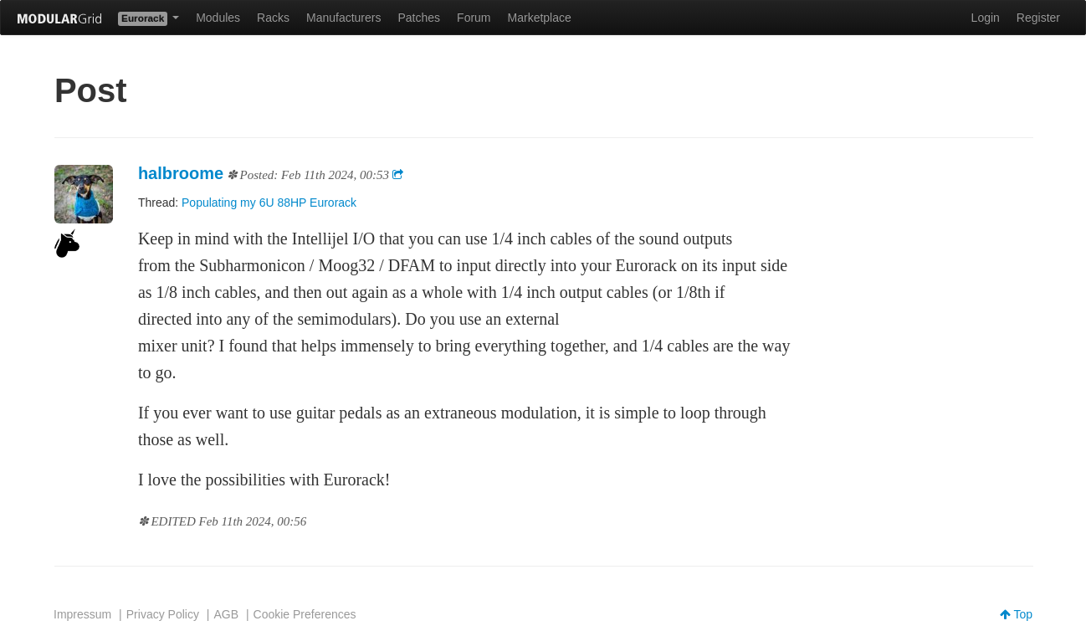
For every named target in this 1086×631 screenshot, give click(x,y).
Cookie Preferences (305, 614)
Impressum (82, 614)
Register (1038, 17)
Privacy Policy (162, 614)
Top (1016, 614)
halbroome (180, 173)
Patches (418, 17)
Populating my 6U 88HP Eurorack (269, 202)
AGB (225, 614)
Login (985, 17)
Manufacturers (343, 17)
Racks (273, 17)
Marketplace (539, 17)
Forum (473, 17)
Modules (218, 17)
